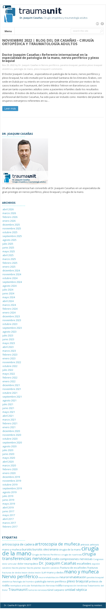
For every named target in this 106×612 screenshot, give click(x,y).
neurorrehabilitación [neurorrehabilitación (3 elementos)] (73, 577)
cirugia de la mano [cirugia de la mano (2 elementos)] (70, 549)
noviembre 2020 (11, 435)
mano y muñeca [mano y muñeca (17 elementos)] (81, 571)
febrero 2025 (9, 263)
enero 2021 (8, 427)
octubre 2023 (9, 324)
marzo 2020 (9, 465)
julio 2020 (7, 450)
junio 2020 (8, 454)
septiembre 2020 (12, 442)
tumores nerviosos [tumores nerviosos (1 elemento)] (37, 590)
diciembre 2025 (11, 224)
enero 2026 (8, 220)
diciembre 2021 (11, 385)
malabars (98, 605)
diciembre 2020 (11, 431)
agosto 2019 (9, 492)
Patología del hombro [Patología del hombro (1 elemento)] (24, 581)
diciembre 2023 (11, 316)
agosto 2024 (9, 285)
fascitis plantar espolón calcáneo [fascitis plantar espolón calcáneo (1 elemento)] (43, 568)
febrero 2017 (9, 526)
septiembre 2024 (12, 282)
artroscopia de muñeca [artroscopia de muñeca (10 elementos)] (57, 544)
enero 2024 (8, 312)
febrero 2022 (9, 377)
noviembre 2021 (11, 389)
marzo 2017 (9, 522)
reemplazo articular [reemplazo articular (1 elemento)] (20, 585)
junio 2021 (8, 408)
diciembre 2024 (11, 270)
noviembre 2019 (11, 480)
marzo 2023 (9, 350)
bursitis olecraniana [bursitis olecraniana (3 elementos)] (45, 549)
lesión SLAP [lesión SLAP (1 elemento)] (40, 572)
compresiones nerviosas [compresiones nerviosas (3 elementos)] (76, 559)
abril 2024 (8, 301)
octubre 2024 (9, 278)
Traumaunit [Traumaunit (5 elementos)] (18, 589)
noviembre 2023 (11, 320)
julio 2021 (7, 404)
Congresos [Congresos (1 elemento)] (98, 559)
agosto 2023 (9, 331)
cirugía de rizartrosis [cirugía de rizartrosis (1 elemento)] (71, 554)
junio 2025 (8, 247)
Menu (8, 31)
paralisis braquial (68, 65)
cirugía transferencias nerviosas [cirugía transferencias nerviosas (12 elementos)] (49, 556)
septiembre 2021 (12, 396)
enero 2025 (8, 266)
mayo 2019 (8, 503)
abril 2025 (8, 255)
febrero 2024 (9, 308)
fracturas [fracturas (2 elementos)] (92, 567)
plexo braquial (41, 68)
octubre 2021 (9, 392)
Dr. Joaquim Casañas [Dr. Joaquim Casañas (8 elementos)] (57, 563)
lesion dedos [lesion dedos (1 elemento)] (28, 572)
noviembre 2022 (11, 362)
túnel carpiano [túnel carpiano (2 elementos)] (55, 590)
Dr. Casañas (9, 605)
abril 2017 (8, 519)
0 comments (55, 68)
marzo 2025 (9, 259)
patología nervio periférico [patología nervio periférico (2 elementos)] (50, 581)
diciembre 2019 (11, 477)
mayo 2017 (8, 515)
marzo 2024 (9, 305)
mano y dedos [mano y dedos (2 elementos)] (55, 572)
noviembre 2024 (11, 274)
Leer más (10, 108)
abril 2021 (8, 415)
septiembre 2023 (12, 328)
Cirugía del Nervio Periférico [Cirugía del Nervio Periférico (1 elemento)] (46, 554)
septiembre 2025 (12, 236)
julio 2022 (7, 370)
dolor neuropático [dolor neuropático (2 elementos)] (27, 563)
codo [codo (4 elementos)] (55, 559)
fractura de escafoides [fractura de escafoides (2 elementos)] (73, 567)
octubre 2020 (9, 438)
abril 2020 (8, 461)
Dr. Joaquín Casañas (28, 65)
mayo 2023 (8, 343)
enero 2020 (8, 473)
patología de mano (23, 68)
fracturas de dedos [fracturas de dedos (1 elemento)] (11, 572)
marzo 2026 (9, 213)
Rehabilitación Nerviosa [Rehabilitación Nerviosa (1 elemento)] (43, 585)
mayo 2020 (8, 457)
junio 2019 (8, 500)
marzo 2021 (9, 419)
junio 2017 (8, 511)
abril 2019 (8, 507)
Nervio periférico (50, 65)
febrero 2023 (9, 354)
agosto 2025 (9, 240)
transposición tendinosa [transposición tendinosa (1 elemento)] (75, 585)
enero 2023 (8, 358)
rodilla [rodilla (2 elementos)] (59, 585)
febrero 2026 (9, 217)
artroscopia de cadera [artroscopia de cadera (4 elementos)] (18, 544)
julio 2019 (7, 496)
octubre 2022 (9, 366)
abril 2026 (8, 209)
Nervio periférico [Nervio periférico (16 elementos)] (20, 576)
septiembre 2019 (12, 488)
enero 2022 (8, 381)
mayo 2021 (8, 412)
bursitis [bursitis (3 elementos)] (27, 549)
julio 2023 (7, 335)
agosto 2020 (9, 446)
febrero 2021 (9, 423)
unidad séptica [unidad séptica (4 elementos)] (76, 589)
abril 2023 (8, 347)
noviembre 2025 (11, 228)
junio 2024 (8, 293)
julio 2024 (7, 289)
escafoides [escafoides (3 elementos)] (84, 563)
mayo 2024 (8, 297)
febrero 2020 (9, 469)
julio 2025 (7, 243)
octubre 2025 (9, 232)
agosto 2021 (9, 400)
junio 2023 (8, 339)
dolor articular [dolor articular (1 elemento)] (9, 563)
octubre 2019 (9, 484)
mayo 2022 (8, 373)
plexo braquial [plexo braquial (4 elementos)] (77, 581)
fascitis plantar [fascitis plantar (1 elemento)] (19, 568)
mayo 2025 (8, 251)
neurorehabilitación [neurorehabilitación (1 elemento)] (48, 577)
